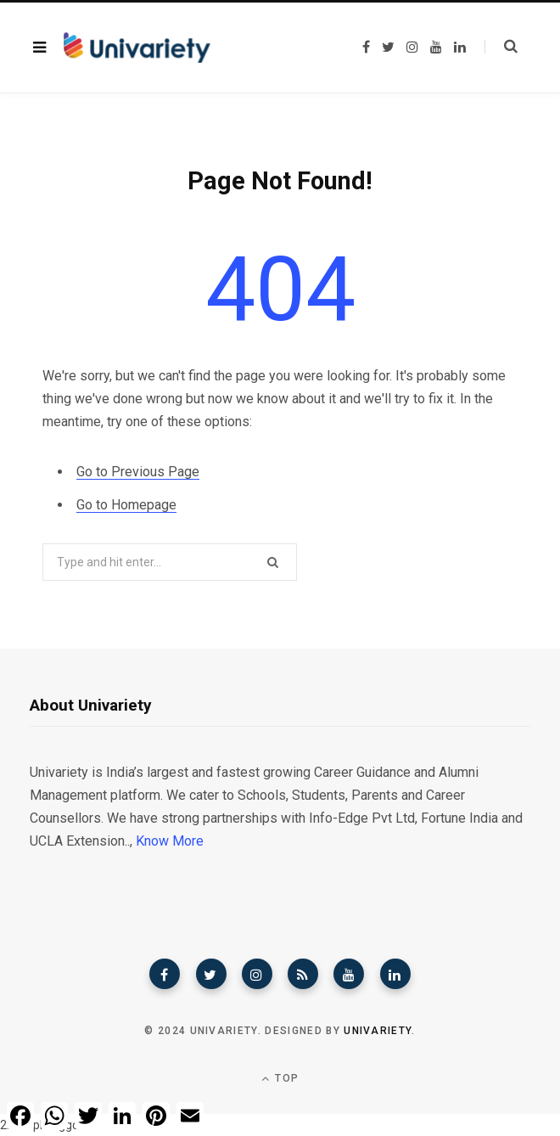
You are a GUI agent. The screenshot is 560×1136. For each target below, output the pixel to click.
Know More (170, 841)
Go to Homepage (126, 505)
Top (280, 1078)
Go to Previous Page (137, 472)
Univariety (378, 1031)
